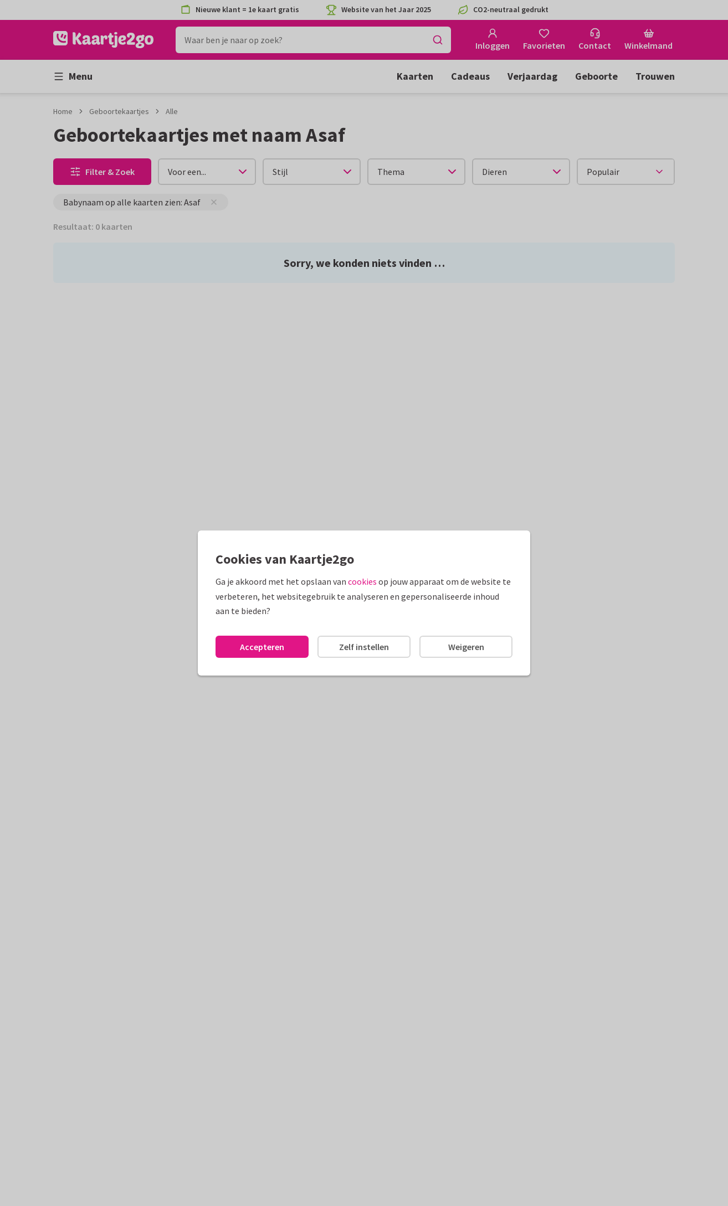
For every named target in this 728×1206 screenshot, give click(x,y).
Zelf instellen (364, 646)
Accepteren (262, 646)
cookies (362, 581)
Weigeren (466, 646)
